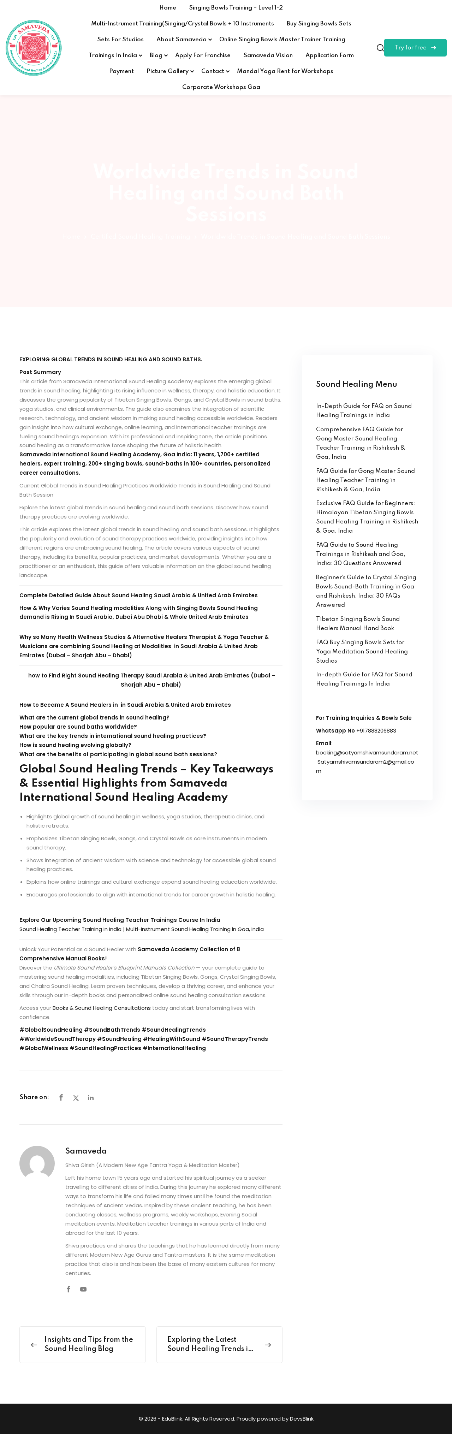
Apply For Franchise (203, 56)
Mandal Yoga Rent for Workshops (285, 72)
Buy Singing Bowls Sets (319, 24)
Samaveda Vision (268, 56)
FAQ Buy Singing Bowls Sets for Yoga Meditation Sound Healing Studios (362, 652)
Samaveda (86, 1151)
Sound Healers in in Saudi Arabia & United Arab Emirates (151, 705)
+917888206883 (376, 730)
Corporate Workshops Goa (221, 87)
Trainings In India (113, 56)
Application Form (329, 56)
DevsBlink (302, 1418)
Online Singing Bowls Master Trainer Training (282, 40)
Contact (212, 72)
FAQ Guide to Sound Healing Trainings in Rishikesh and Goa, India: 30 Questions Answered (360, 554)
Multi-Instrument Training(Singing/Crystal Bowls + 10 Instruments (182, 24)
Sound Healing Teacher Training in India (70, 929)
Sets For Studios (120, 40)
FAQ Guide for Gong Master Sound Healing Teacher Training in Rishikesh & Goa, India (365, 480)
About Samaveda (181, 40)
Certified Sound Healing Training (140, 237)
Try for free (415, 48)
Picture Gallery (168, 72)
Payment (121, 72)
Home (167, 8)
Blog (156, 56)
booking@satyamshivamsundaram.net (367, 752)
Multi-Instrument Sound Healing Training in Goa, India (195, 929)
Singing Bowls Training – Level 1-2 (236, 8)
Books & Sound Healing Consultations (102, 1008)
